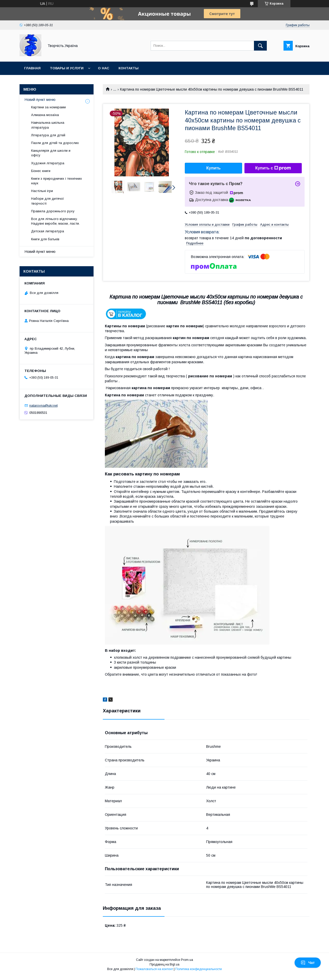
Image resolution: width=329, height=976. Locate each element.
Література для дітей (48, 135)
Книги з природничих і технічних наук (56, 181)
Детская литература (47, 231)
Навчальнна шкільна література (47, 125)
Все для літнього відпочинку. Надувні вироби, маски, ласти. (55, 221)
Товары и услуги (67, 68)
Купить (213, 168)
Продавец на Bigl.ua (164, 964)
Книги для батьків (45, 239)
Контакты (128, 68)
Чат (308, 962)
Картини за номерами (48, 107)
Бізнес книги (40, 171)
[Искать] (260, 46)
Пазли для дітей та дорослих (55, 143)
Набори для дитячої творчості (47, 201)
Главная (32, 68)
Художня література (47, 163)
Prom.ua (187, 960)
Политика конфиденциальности (198, 969)
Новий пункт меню (40, 100)
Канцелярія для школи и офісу (50, 153)
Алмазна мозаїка (45, 115)
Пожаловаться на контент (154, 969)
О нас (103, 68)
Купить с (273, 168)
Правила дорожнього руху (53, 211)
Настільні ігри (42, 191)
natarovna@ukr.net (43, 405)
